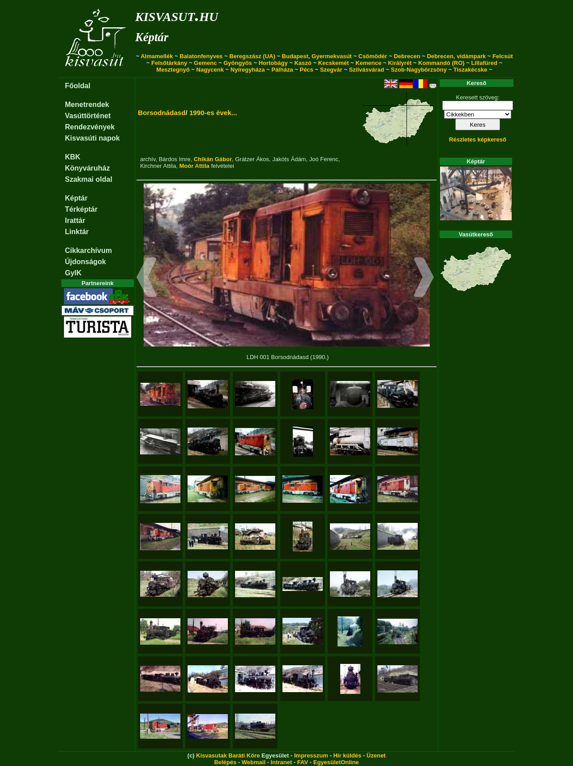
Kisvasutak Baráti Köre (228, 755)
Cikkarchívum (88, 250)
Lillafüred (484, 63)
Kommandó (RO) (441, 63)
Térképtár (81, 209)
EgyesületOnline (336, 762)
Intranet (281, 762)
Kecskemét (333, 63)
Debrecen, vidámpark (456, 56)
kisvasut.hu (176, 15)
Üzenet (376, 755)
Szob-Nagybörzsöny (419, 69)
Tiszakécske (470, 69)
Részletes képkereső (477, 139)
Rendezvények (90, 127)
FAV (302, 762)
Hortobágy (273, 63)
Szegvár (331, 69)
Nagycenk (210, 69)
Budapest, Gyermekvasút (317, 56)
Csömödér (373, 56)
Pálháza (282, 69)
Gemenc (205, 63)
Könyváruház (87, 168)
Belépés (225, 762)
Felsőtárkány (169, 63)
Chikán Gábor (213, 159)
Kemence (368, 63)
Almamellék (157, 56)
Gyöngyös (237, 63)
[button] (147, 278)
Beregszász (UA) (252, 56)
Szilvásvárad (366, 69)
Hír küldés (347, 755)
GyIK (73, 273)
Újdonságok (85, 261)
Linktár (77, 231)
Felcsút (502, 56)
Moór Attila (194, 166)
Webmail (253, 762)
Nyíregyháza (248, 69)
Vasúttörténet (88, 116)
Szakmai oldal (88, 179)
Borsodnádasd (161, 112)
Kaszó (302, 63)
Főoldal (77, 86)
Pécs (306, 69)
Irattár (75, 220)
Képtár (151, 37)
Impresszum (311, 755)
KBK (73, 157)
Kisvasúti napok (92, 138)
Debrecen (407, 56)
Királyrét (400, 63)
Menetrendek (87, 104)
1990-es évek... (213, 112)
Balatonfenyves (201, 56)
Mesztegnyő (172, 69)
